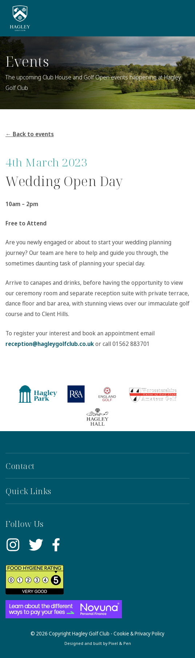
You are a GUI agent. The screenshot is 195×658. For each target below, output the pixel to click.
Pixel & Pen (119, 643)
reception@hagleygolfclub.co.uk (49, 344)
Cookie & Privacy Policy (139, 633)
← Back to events (29, 134)
